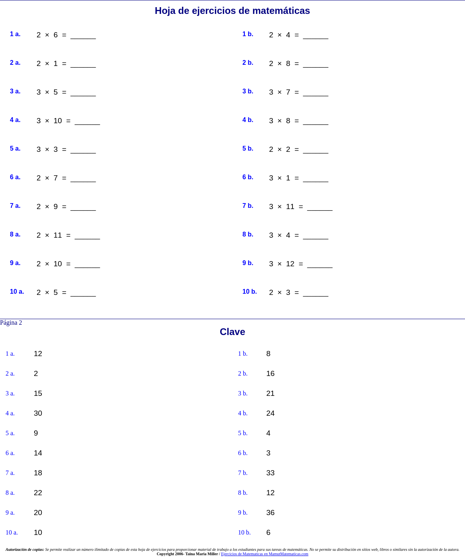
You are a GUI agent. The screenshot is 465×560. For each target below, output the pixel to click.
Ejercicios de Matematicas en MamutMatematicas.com (264, 554)
